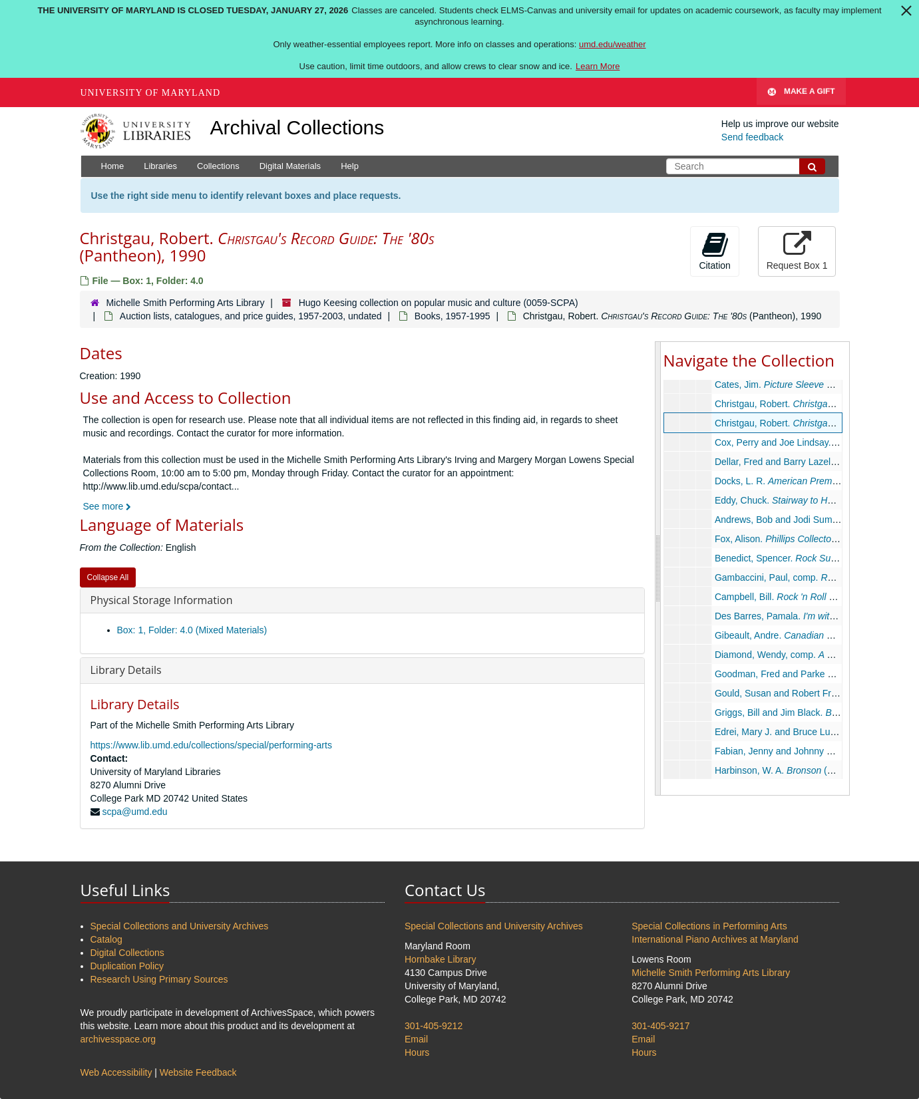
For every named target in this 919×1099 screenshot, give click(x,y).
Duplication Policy (127, 966)
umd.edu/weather (612, 44)
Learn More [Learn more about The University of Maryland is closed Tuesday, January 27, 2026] (598, 66)
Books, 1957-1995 (452, 316)
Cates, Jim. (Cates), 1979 (812, 384)
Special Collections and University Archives (180, 926)
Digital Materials (290, 166)
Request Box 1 (797, 251)
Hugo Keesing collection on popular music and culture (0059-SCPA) (438, 302)
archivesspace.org (118, 1039)
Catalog (106, 939)
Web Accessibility (116, 1072)
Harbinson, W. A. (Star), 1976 (793, 770)
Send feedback (752, 137)
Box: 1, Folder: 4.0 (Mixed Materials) (192, 630)
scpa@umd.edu (134, 811)
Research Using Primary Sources (159, 979)
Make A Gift (801, 92)
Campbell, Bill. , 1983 (807, 596)
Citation (714, 251)
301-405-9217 (660, 1025)
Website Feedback (198, 1072)
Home (112, 166)
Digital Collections (127, 952)
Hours (417, 1052)
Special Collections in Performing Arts (709, 926)
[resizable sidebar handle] (658, 568)
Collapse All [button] (108, 577)
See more (107, 506)
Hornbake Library (440, 959)
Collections (218, 166)
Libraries (160, 166)
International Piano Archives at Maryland (715, 939)
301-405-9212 (433, 1025)
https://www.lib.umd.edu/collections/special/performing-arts (211, 745)
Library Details (126, 670)
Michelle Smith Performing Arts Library (185, 302)
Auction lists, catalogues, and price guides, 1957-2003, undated (251, 316)
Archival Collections (297, 127)
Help (350, 166)
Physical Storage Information (162, 600)
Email (416, 1039)
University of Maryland (151, 93)
